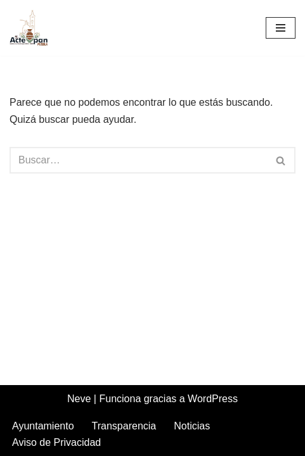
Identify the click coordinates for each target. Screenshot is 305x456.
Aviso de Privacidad (56, 442)
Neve (79, 398)
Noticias (192, 426)
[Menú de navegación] (280, 28)
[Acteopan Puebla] (32, 28)
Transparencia (124, 426)
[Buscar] (138, 160)
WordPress (213, 398)
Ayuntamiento (43, 426)
